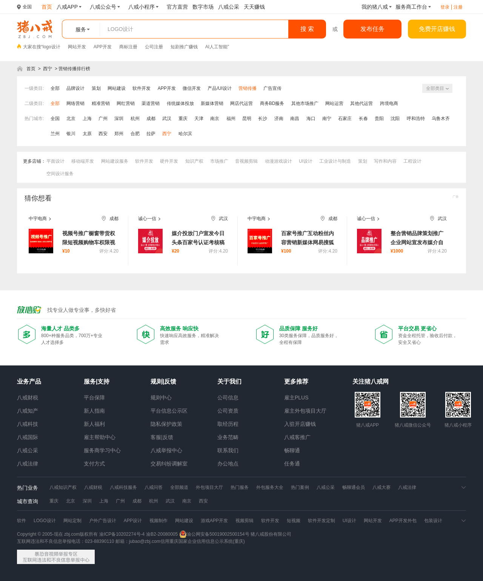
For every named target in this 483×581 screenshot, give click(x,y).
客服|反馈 (162, 437)
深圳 (118, 118)
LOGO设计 (45, 520)
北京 (70, 118)
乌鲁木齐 (441, 118)
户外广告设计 (102, 520)
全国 (55, 118)
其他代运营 (361, 103)
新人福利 (94, 424)
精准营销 (101, 103)
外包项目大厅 (209, 487)
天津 (198, 118)
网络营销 (75, 103)
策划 (96, 88)
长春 (363, 118)
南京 (214, 118)
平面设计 (55, 161)
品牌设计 (75, 88)
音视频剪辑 (246, 161)
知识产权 (194, 161)
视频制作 (158, 520)
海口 (310, 118)
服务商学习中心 (102, 450)
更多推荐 (296, 381)
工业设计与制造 (335, 161)
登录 (444, 7)
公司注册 (154, 46)
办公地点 (227, 464)
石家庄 (345, 118)
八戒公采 (27, 450)
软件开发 (141, 88)
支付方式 (94, 464)
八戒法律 (27, 464)
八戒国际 (27, 437)
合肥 (135, 133)
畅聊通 (292, 450)
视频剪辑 (244, 520)
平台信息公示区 (169, 411)
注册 (458, 7)
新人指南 (94, 411)
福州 (230, 118)
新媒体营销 (212, 103)
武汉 (166, 118)
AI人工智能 (216, 46)
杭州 (135, 118)
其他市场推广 (304, 103)
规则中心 (161, 398)
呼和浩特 (416, 118)
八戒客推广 (297, 437)
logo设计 (51, 46)
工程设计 (412, 161)
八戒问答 (154, 487)
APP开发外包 (403, 520)
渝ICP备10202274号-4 (122, 534)
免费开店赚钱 (437, 29)
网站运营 (334, 103)
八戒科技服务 (123, 487)
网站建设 (117, 88)
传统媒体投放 (180, 103)
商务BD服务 (272, 103)
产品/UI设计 (219, 88)
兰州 (55, 133)
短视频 (293, 520)
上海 (87, 118)
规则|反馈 (163, 381)
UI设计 (305, 161)
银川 (70, 133)
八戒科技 (27, 424)
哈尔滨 (185, 133)
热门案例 (300, 487)
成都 (150, 118)
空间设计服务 (60, 173)
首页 (30, 68)
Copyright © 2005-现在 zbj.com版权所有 (57, 534)
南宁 (326, 118)
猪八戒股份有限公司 (271, 534)
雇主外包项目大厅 (305, 411)
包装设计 (433, 520)
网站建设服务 (114, 161)
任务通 (292, 464)
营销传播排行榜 (74, 68)
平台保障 (94, 398)
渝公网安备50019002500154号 (214, 534)
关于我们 (229, 381)
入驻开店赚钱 (300, 424)
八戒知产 (27, 411)
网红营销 (126, 103)
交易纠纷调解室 (169, 464)
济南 (278, 118)
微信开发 (192, 88)
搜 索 (307, 29)
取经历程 (227, 424)
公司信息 (227, 398)
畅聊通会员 (353, 487)
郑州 (118, 133)
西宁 (47, 68)
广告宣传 (272, 88)
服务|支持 (96, 381)
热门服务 (240, 487)
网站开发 (77, 46)
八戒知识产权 (63, 487)
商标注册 (128, 46)
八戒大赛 (381, 487)
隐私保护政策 (166, 424)
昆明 (246, 118)
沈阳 (395, 118)
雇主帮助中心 (99, 437)
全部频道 (179, 487)
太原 (87, 133)
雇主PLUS (296, 398)
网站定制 (72, 520)
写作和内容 (385, 161)
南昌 (294, 118)
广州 (103, 118)
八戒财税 (27, 398)
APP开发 (103, 46)
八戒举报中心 (166, 450)
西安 (103, 133)
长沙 (262, 118)
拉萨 (150, 133)
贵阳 (379, 118)
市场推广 (219, 161)
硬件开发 (169, 161)
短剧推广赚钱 (184, 46)
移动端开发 (82, 161)
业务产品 (29, 381)
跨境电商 (389, 103)
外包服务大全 (269, 487)
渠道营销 (151, 103)
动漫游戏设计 (278, 161)
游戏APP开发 (214, 520)
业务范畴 (227, 437)
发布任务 (372, 29)
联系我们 (227, 450)
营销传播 (247, 88)
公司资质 (227, 411)
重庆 (183, 118)
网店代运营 (241, 103)
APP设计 (133, 520)
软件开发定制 (321, 520)
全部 (55, 88)
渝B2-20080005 (162, 534)
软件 (21, 520)
